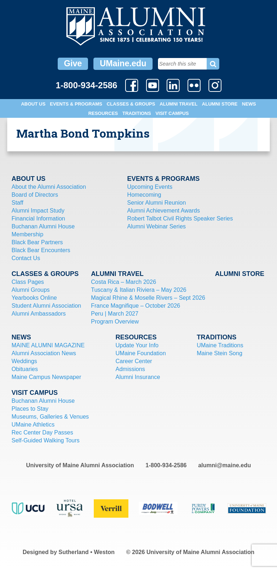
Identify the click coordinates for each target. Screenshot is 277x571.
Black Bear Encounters (41, 250)
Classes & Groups (131, 104)
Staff (17, 203)
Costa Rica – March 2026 (123, 282)
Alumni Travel (178, 104)
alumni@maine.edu (224, 465)
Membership (27, 234)
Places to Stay (30, 409)
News (249, 104)
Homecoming (144, 195)
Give (73, 63)
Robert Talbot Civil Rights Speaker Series (180, 218)
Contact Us (26, 258)
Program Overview (114, 321)
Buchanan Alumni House (43, 226)
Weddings (24, 361)
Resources (103, 113)
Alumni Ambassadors (39, 314)
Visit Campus (172, 113)
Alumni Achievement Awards (163, 211)
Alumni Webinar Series (156, 226)
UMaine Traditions (220, 345)
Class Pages (28, 282)
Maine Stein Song (219, 353)
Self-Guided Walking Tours (46, 440)
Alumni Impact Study (38, 211)
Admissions (130, 369)
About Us (33, 104)
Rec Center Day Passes (42, 432)
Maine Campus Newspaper (46, 377)
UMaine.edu (123, 63)
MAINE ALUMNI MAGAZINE (48, 345)
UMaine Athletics (33, 424)
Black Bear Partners (37, 242)
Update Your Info (136, 345)
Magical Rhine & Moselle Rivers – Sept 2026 (148, 298)
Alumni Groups (31, 290)
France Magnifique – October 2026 (135, 306)
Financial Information (38, 218)
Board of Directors (35, 195)
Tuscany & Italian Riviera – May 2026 (138, 290)
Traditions (136, 113)
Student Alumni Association (46, 306)
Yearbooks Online (34, 298)
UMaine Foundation (140, 353)
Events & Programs (76, 104)
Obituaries (25, 369)
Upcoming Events (149, 187)
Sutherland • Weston (86, 552)
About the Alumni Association (49, 187)
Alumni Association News (44, 353)
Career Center (133, 361)
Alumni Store (220, 104)
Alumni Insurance (137, 377)
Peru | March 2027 (114, 314)
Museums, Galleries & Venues (50, 417)
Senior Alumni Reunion (156, 203)
